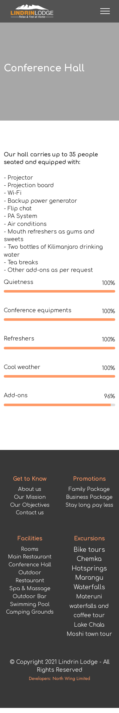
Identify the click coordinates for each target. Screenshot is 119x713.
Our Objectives (30, 529)
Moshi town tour (89, 658)
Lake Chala (89, 649)
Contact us (30, 537)
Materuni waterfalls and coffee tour (89, 630)
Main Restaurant (29, 581)
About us (29, 513)
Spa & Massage (29, 612)
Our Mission (30, 521)
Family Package (89, 513)
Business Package (89, 521)
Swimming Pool (30, 628)
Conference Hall (30, 589)
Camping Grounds (30, 636)
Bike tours (89, 573)
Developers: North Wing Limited (59, 702)
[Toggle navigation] (105, 11)
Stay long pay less (89, 529)
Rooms (29, 573)
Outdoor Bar (30, 620)
